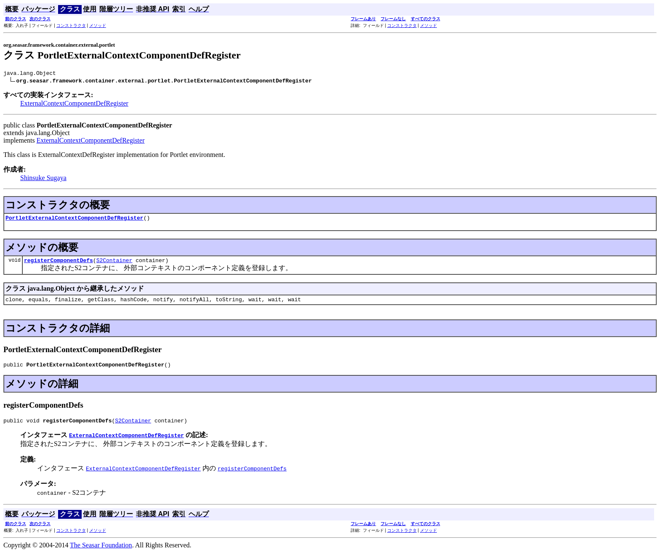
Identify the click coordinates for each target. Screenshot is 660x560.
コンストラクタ (71, 25)
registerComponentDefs (58, 264)
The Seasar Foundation (101, 552)
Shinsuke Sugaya (43, 179)
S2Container (114, 264)
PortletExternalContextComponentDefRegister (74, 220)
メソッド (97, 25)
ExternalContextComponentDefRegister (74, 104)
